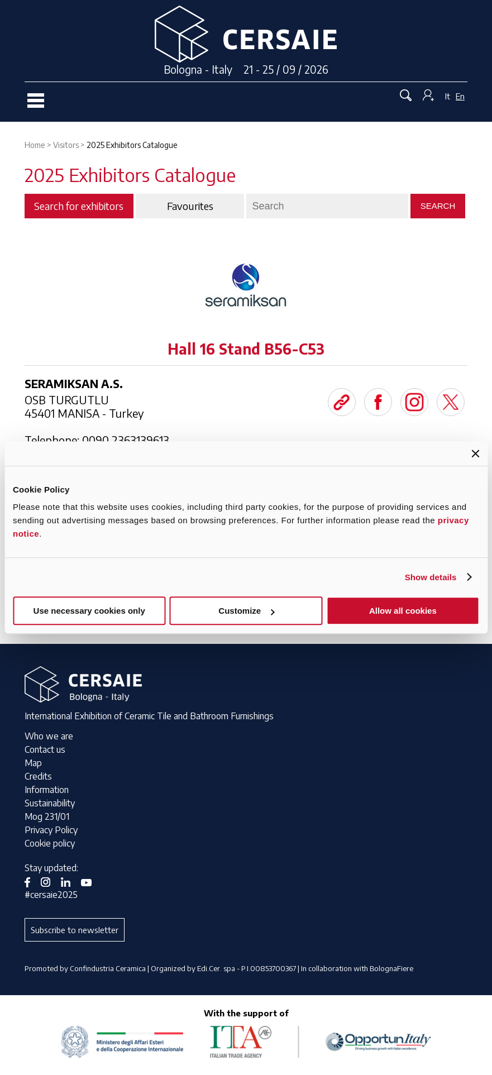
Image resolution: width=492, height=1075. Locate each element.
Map (33, 762)
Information (47, 789)
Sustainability (50, 803)
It (447, 96)
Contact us (45, 749)
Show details (431, 577)
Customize (246, 610)
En (460, 96)
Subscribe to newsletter (74, 930)
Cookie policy (50, 843)
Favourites (190, 206)
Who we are (49, 736)
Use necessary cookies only (89, 610)
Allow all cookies (403, 610)
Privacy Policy (51, 829)
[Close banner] (475, 453)
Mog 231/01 (47, 816)
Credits (38, 776)
